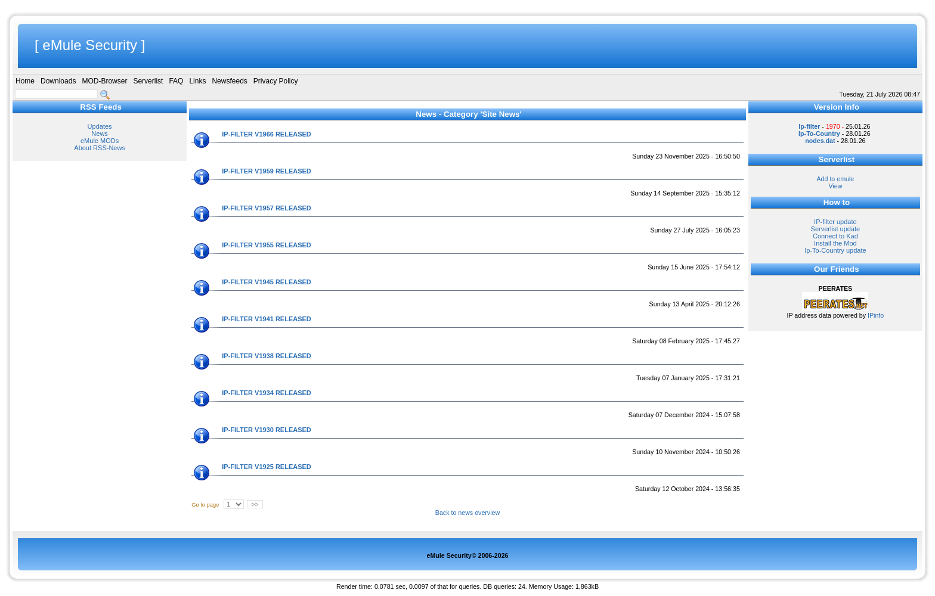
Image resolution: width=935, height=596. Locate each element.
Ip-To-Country (819, 133)
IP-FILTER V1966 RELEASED (266, 134)
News (99, 133)
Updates (100, 126)
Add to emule (835, 178)
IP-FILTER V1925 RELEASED (266, 466)
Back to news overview (467, 512)
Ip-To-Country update (835, 250)
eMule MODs (100, 140)
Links (197, 81)
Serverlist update (835, 228)
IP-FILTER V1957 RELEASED (266, 208)
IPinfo (876, 315)
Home (25, 81)
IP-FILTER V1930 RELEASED (266, 429)
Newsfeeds (229, 81)
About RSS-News (99, 147)
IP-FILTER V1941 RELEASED (266, 318)
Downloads (58, 81)
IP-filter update (835, 221)
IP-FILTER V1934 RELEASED (266, 392)
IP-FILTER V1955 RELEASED (266, 245)
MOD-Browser (104, 81)
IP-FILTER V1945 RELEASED (266, 281)
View (835, 186)
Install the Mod (835, 243)
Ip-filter (809, 126)
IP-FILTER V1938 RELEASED (266, 355)
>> (254, 504)
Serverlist (148, 81)
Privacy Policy (275, 81)
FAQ (176, 81)
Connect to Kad (835, 236)
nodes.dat (820, 140)
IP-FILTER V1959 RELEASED (266, 171)
